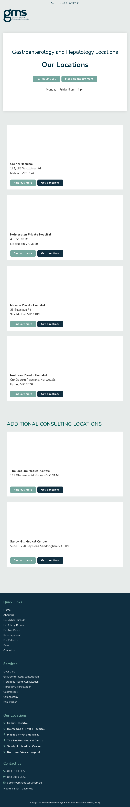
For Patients (10, 640)
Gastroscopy (10, 692)
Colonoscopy (10, 697)
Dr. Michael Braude (14, 620)
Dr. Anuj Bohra (11, 630)
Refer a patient (12, 635)
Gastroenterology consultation (21, 676)
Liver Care (9, 671)
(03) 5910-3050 (16, 777)
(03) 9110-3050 (65, 3)
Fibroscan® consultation (17, 686)
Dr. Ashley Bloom (13, 625)
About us (8, 615)
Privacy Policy (93, 802)
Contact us (9, 650)
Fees (6, 645)
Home (7, 610)
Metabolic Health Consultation (21, 681)
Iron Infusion (10, 702)
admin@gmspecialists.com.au (24, 782)
